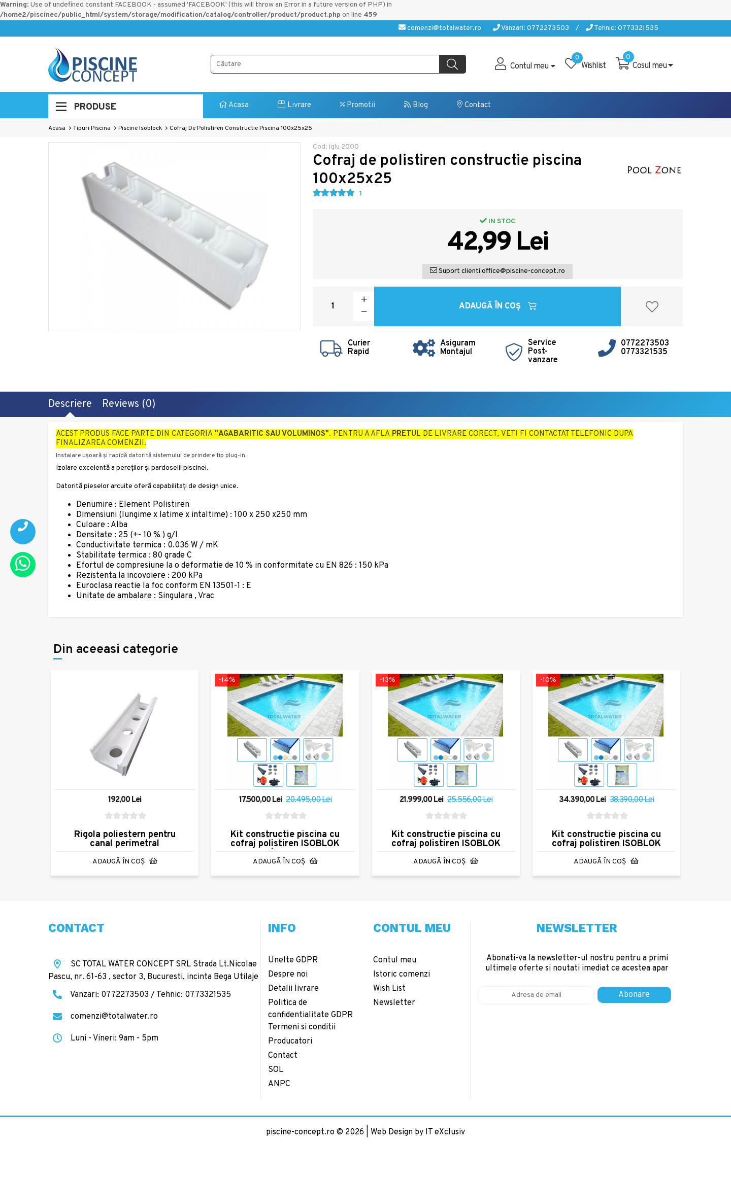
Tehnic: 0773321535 (622, 28)
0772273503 (645, 343)
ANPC (279, 1084)
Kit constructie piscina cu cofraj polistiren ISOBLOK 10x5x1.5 (606, 844)
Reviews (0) (128, 404)
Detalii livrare (293, 989)
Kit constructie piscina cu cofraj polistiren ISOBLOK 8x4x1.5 (446, 844)
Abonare (634, 995)
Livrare (294, 105)
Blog (416, 105)
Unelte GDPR (293, 960)
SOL (275, 1070)
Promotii (357, 105)
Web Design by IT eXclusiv (418, 1132)
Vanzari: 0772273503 (531, 28)
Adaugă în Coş (498, 306)
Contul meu (394, 960)
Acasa (234, 105)
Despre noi (288, 974)
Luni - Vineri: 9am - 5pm (103, 1038)
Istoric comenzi (401, 974)
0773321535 (644, 352)
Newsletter (394, 1003)
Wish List (389, 989)
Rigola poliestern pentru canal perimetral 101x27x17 (125, 844)
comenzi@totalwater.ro (439, 28)
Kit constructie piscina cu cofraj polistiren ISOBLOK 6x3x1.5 (285, 844)
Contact (474, 105)
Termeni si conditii (302, 1027)
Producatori (290, 1041)
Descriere (70, 404)
